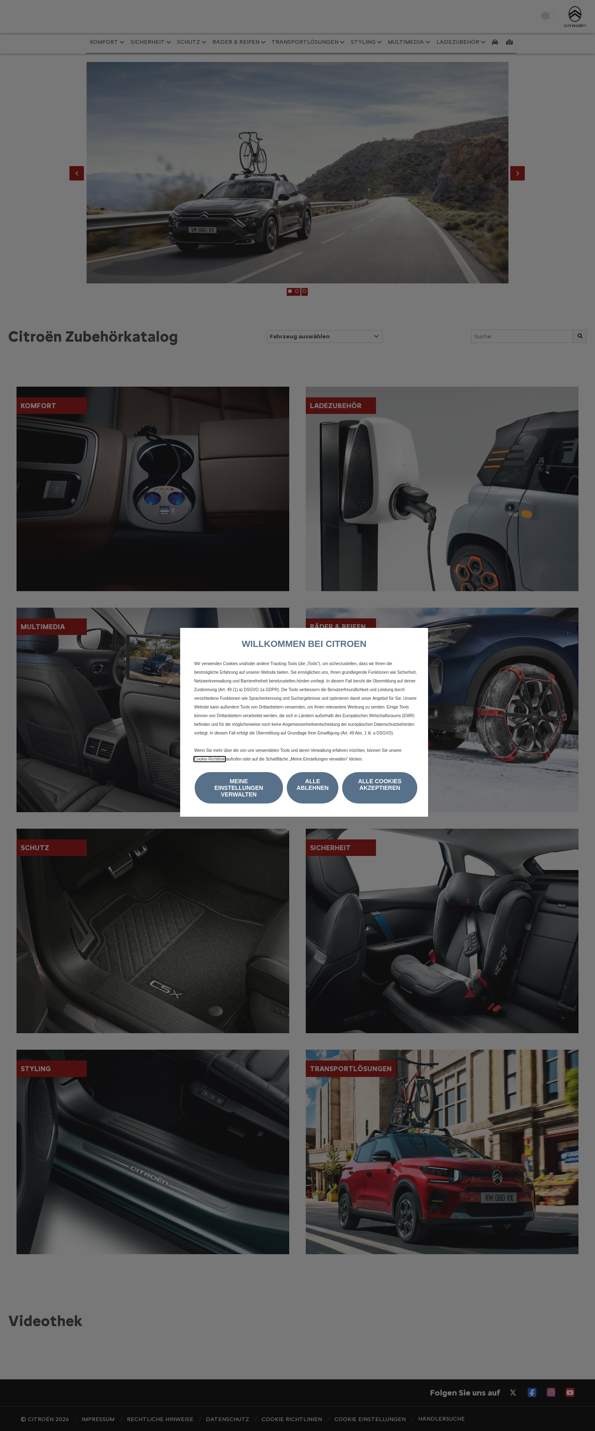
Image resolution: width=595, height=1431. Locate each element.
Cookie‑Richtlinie (209, 759)
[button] (239, 787)
